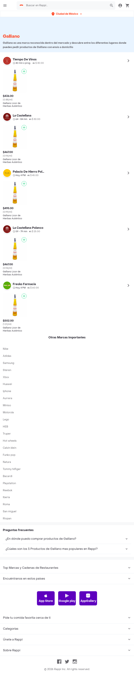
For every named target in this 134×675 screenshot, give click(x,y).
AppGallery (88, 598)
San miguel (9, 511)
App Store (46, 598)
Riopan (7, 518)
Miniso (7, 405)
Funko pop (9, 455)
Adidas (7, 356)
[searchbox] (66, 5)
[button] (67, 14)
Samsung (8, 363)
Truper (7, 433)
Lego (6, 419)
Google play (67, 598)
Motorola (8, 412)
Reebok (7, 490)
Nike (5, 349)
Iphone (7, 391)
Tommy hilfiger (12, 469)
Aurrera (7, 398)
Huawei (7, 384)
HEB (5, 426)
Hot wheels (10, 441)
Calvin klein (9, 448)
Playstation (9, 483)
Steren (7, 370)
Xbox (6, 377)
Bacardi (7, 476)
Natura (7, 462)
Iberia (6, 497)
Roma (6, 504)
